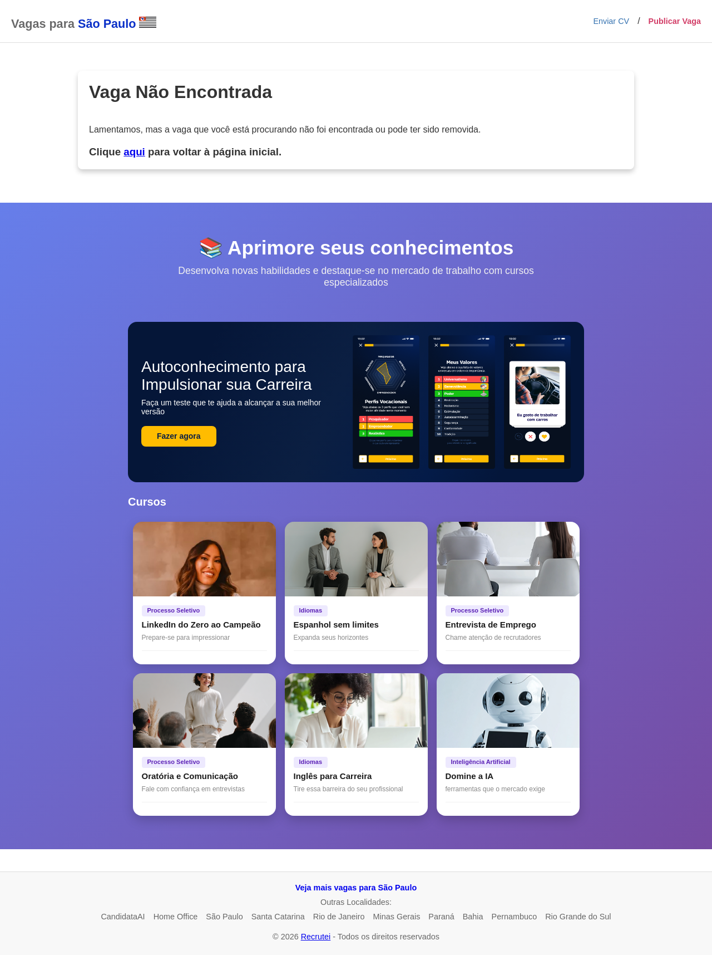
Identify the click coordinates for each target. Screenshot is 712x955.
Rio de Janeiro (339, 916)
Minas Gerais (397, 916)
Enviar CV (611, 21)
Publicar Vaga (675, 21)
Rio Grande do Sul (578, 916)
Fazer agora (179, 436)
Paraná (441, 916)
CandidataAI (123, 916)
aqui (134, 152)
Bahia (473, 916)
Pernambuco (514, 916)
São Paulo (224, 916)
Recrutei (316, 936)
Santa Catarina (278, 916)
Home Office (176, 916)
